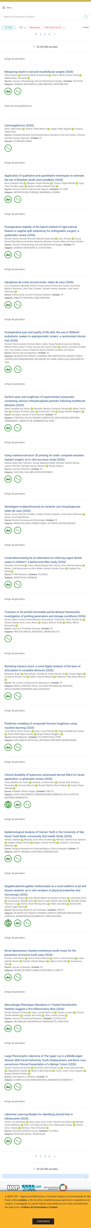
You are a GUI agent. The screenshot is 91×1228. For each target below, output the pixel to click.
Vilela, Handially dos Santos (17, 408)
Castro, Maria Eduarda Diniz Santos (44, 565)
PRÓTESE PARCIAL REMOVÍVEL (28, 631)
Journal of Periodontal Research (27, 1018)
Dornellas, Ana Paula (14, 565)
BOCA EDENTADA (41, 689)
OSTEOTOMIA (44, 248)
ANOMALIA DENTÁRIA (31, 852)
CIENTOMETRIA (60, 84)
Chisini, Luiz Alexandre (14, 1122)
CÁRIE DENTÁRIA (42, 298)
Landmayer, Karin (78, 898)
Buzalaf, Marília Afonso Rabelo (53, 785)
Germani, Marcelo (26, 785)
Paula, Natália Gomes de (60, 344)
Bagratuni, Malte (47, 463)
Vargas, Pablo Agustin (60, 129)
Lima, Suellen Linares (19, 350)
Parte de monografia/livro (18, 105)
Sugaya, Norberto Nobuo (15, 1073)
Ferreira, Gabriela (12, 839)
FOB (48, 791)
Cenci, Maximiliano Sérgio (60, 1125)
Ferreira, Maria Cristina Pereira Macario (22, 619)
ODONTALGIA (20, 577)
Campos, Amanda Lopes (23, 411)
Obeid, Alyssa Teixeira (14, 898)
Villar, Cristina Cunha (54, 1015)
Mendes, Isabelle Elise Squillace (71, 839)
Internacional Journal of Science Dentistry (31, 295)
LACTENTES (52, 523)
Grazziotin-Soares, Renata (42, 350)
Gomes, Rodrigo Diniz (14, 622)
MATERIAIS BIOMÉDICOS (16, 797)
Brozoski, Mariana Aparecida (34, 75)
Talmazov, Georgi (31, 463)
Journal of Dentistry (21, 469)
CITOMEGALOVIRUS (22, 141)
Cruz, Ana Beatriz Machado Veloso (20, 286)
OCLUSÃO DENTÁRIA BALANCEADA (55, 686)
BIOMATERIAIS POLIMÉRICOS (30, 916)
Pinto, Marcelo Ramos (71, 565)
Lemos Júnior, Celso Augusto (69, 1071)
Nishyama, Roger (12, 674)
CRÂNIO (56, 192)
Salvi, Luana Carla (37, 1122)
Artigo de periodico (14, 58)
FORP (65, 189)
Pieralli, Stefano (56, 466)
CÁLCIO (28, 418)
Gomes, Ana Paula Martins (16, 517)
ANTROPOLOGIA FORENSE (26, 192)
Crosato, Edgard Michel (64, 183)
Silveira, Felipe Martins (36, 129)
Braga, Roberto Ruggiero (69, 411)
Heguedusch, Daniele (17, 1071)
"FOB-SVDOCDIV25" (55, 27)
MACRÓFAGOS (34, 1021)
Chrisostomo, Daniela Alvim (20, 901)
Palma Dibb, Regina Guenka (20, 734)
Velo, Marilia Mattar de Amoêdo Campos (47, 898)
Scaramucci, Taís (47, 411)
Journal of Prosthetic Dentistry (26, 628)
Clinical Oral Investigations (24, 353)
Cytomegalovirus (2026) (19, 125)
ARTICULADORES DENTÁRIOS (18, 689)
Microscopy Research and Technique (29, 910)
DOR (50, 356)
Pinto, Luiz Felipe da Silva (35, 1125)
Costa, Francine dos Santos (59, 1122)
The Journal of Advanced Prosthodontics (31, 683)
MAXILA (17, 686)
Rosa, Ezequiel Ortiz (13, 183)
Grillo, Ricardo (10, 75)
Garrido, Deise (58, 568)
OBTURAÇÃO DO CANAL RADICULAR (51, 359)
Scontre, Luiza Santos (14, 958)
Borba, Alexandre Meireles (39, 241)
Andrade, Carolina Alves (44, 782)
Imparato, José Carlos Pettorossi (67, 514)
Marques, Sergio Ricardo (38, 183)
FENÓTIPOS (63, 1021)
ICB (64, 1018)
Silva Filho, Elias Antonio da (47, 1068)
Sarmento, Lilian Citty (22, 288)
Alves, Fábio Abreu (13, 129)
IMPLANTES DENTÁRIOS (41, 472)
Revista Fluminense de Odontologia (28, 520)
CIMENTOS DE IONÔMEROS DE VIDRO (37, 421)
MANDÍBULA (45, 192)
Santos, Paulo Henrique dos (33, 904)
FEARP (45, 737)
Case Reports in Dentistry (24, 1077)
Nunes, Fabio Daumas (41, 1071)
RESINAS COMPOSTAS (43, 418)
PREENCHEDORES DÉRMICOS (49, 794)
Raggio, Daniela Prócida (45, 842)
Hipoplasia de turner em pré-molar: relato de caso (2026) (39, 282)
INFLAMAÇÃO (20, 1021)
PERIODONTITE (49, 1021)
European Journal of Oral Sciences (28, 414)
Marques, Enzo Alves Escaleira (38, 839)
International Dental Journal (25, 1131)
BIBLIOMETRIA (45, 84)
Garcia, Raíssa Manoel (38, 958)
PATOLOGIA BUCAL (23, 1134)
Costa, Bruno (31, 622)
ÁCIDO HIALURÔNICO (24, 794)
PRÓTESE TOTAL (30, 686)
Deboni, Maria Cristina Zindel (65, 75)
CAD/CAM (18, 472)
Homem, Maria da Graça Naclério (68, 241)
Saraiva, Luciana (65, 1012)
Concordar (43, 1221)
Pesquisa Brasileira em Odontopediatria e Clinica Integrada (39, 848)
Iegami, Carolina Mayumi (41, 676)
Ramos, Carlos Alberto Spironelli (52, 901)
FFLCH (80, 81)
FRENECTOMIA (39, 523)
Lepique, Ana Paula (32, 1015)
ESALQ (44, 574)
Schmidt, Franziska (20, 466)
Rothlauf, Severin (64, 463)
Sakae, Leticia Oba (58, 961)
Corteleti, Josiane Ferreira (45, 288)
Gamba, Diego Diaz (13, 463)
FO (74, 81)
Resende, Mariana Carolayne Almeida (51, 408)
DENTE (17, 852)
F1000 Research (19, 574)
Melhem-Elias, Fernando (15, 78)
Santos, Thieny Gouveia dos (31, 347)
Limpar (85, 27)
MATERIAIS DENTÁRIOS (50, 740)
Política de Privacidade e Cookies (40, 1207)
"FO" (23, 27)
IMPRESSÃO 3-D (51, 631)
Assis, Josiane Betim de (42, 1012)
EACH (59, 1018)
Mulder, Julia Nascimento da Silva (20, 568)
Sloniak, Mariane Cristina (16, 1012)
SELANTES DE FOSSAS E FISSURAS (30, 356)
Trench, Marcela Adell (74, 1068)
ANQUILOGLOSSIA (22, 523)
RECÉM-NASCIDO (67, 523)
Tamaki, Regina (75, 674)
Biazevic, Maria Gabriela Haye (41, 186)
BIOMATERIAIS (69, 740)
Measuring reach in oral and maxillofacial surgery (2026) (38, 71)
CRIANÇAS (32, 577)
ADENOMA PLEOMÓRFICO (60, 1080)
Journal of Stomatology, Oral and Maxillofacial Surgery (37, 81)
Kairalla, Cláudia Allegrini (34, 961)
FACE (65, 794)
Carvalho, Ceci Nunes (64, 350)
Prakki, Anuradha (58, 904)
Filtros (8, 27)
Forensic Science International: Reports (30, 189)
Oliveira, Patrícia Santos (15, 344)
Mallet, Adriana (44, 568)
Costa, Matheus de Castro (16, 782)
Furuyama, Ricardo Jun (15, 676)
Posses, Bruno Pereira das (50, 286)
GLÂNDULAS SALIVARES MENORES (30, 1080)
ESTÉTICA (74, 794)
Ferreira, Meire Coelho (37, 344)
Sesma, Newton (37, 466)
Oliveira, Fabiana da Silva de (17, 1068)
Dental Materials (19, 737)
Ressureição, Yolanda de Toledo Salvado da (62, 619)
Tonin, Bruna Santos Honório (17, 731)
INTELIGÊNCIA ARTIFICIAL (26, 740)
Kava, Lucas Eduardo (44, 731)
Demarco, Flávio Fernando (33, 1128)
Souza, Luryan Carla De (15, 514)
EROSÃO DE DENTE (23, 970)
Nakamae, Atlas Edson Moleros (71, 676)
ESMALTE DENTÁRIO (23, 298)
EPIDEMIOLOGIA (50, 852)
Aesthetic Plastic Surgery (23, 791)
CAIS (26, 472)
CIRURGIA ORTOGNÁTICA (25, 84)
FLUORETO (58, 970)
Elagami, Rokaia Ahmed (19, 842)
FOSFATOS (19, 418)
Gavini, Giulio (51, 347)
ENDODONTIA (59, 356)
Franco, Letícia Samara (63, 958)
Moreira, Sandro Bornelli (15, 238)
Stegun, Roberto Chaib (51, 622)
